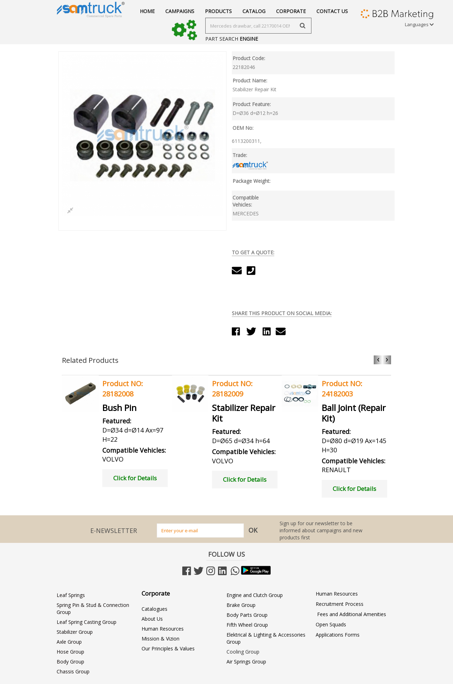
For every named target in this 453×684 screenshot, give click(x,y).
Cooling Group (242, 651)
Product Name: (250, 80)
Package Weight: (251, 181)
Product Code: (249, 58)
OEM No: (243, 127)
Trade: (240, 155)
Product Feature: (252, 104)
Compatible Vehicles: (246, 201)
